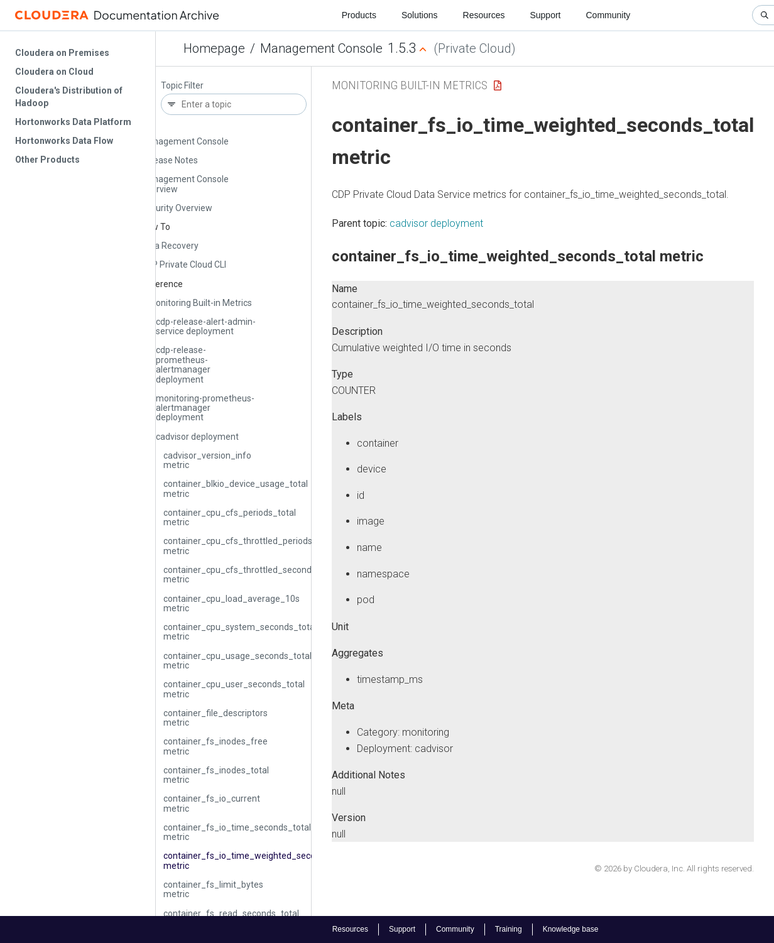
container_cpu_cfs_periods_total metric (229, 517)
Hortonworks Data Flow (64, 141)
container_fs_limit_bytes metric (213, 889)
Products (359, 15)
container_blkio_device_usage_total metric (235, 488)
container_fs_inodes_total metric (216, 775)
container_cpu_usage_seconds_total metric (237, 660)
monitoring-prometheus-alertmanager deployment (205, 408)
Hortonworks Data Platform (73, 122)
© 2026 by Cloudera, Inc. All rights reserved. (674, 868)
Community (608, 15)
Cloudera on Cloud (54, 72)
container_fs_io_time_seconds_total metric (237, 832)
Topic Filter (182, 85)
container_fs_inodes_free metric (215, 746)
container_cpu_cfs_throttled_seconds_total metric (251, 574)
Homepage (214, 48)
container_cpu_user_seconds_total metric (234, 689)
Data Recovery (170, 246)
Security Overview (176, 208)
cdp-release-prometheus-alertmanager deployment (183, 364)
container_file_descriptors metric (215, 718)
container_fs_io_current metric (211, 803)
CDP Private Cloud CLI (183, 264)
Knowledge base (571, 929)
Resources (484, 15)
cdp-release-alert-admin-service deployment (206, 326)
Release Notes (169, 160)
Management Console (321, 48)
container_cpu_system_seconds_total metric (240, 631)
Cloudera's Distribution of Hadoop (69, 96)
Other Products (47, 160)
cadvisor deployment (197, 437)
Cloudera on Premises (62, 53)
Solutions (419, 15)
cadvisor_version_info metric (207, 460)
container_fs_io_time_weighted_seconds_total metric (258, 860)
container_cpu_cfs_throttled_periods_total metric (249, 545)
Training (508, 929)
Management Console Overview (185, 184)
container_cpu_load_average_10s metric (231, 603)
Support (545, 15)
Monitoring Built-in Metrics (200, 303)
